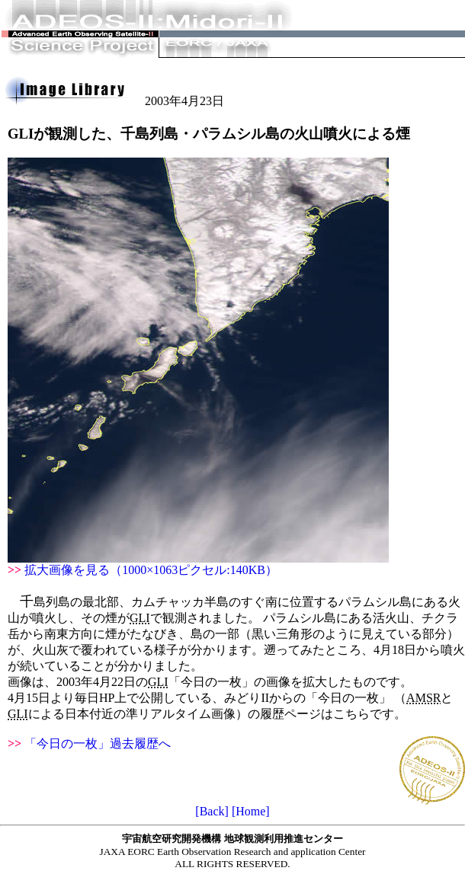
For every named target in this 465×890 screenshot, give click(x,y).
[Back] (212, 811)
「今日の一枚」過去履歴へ (97, 743)
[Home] (251, 811)
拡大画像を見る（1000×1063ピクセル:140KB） (150, 569)
